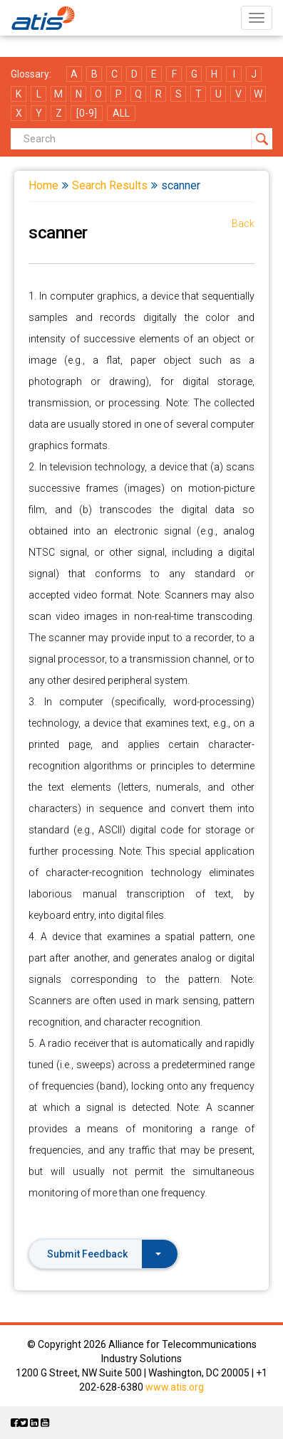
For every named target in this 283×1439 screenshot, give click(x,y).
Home (43, 185)
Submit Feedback (104, 1254)
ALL (121, 113)
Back (243, 223)
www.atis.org (174, 1387)
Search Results (110, 185)
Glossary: (31, 74)
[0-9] (86, 113)
